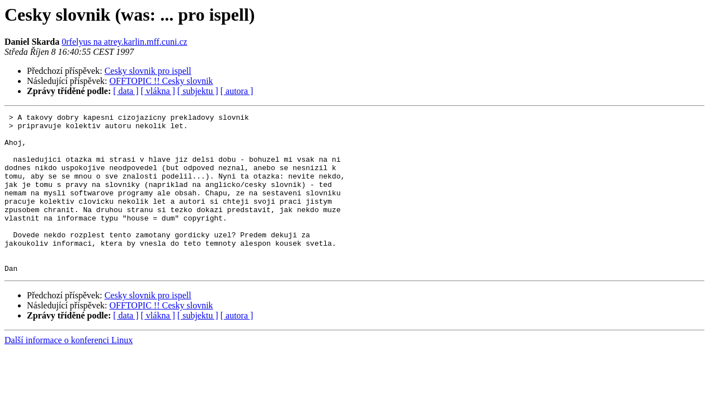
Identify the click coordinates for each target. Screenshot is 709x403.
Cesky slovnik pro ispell (148, 71)
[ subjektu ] (197, 91)
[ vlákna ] (158, 91)
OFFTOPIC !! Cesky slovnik (161, 81)
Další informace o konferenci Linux (68, 372)
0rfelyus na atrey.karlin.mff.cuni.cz (124, 41)
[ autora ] (236, 91)
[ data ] (125, 91)
